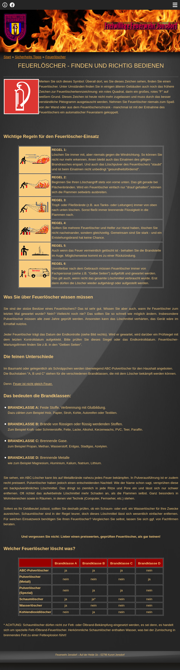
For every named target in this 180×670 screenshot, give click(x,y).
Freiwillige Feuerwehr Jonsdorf (141, 25)
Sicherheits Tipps (28, 57)
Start (7, 57)
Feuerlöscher (55, 57)
